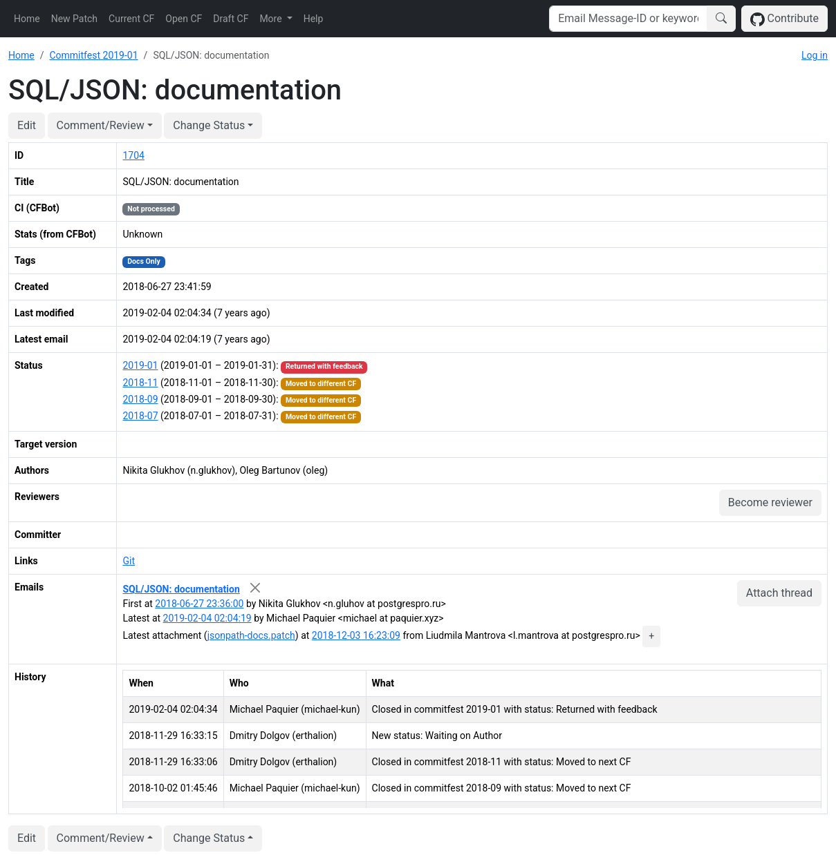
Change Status (209, 125)
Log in (814, 55)
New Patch (74, 18)
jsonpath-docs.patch (251, 635)
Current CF (131, 18)
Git (128, 560)
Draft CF (230, 18)
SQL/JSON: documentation (180, 589)
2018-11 (140, 382)
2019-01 (140, 365)
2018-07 (140, 415)
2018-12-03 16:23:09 (356, 635)
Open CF (183, 18)
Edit (26, 125)
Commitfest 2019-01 (93, 55)
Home (27, 18)
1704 (133, 155)
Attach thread (779, 592)
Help (314, 18)
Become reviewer (770, 502)
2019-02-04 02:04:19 (207, 618)
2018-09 (140, 399)
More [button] (271, 18)
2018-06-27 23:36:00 (199, 603)
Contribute (784, 19)
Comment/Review (101, 125)
